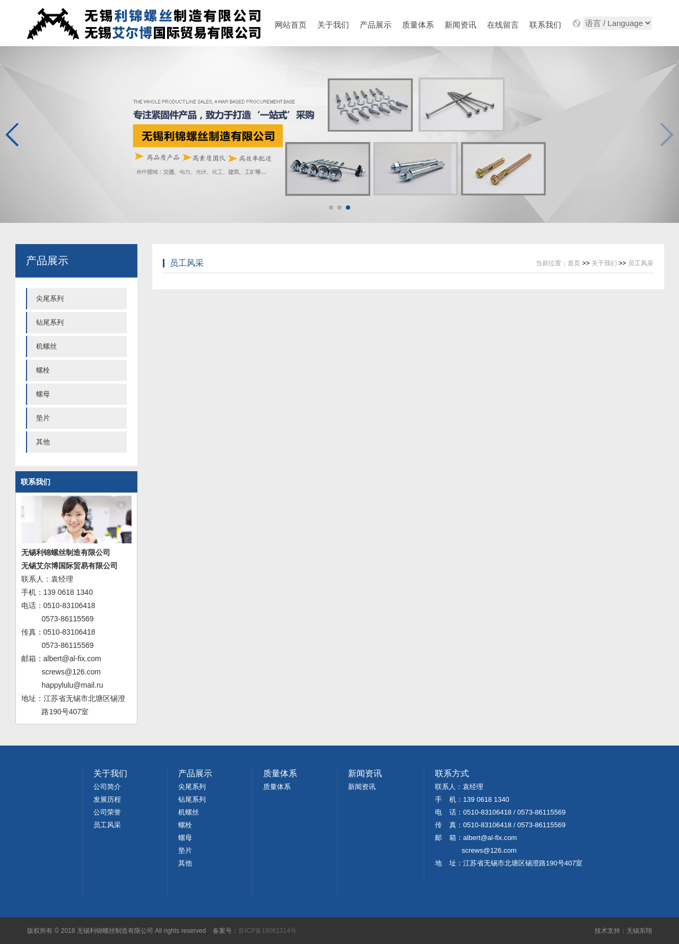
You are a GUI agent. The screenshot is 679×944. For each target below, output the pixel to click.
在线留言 (503, 24)
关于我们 (333, 24)
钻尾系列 (50, 322)
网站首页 (291, 24)
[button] (666, 134)
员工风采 (187, 262)
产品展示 (375, 24)
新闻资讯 (460, 24)
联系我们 (545, 24)
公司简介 (107, 787)
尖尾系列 (50, 298)
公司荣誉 (107, 812)
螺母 (43, 394)
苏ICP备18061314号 (267, 930)
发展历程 (107, 799)
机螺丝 (46, 346)
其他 (43, 442)
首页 (574, 263)
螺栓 (43, 370)
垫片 (43, 418)
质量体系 (418, 24)
